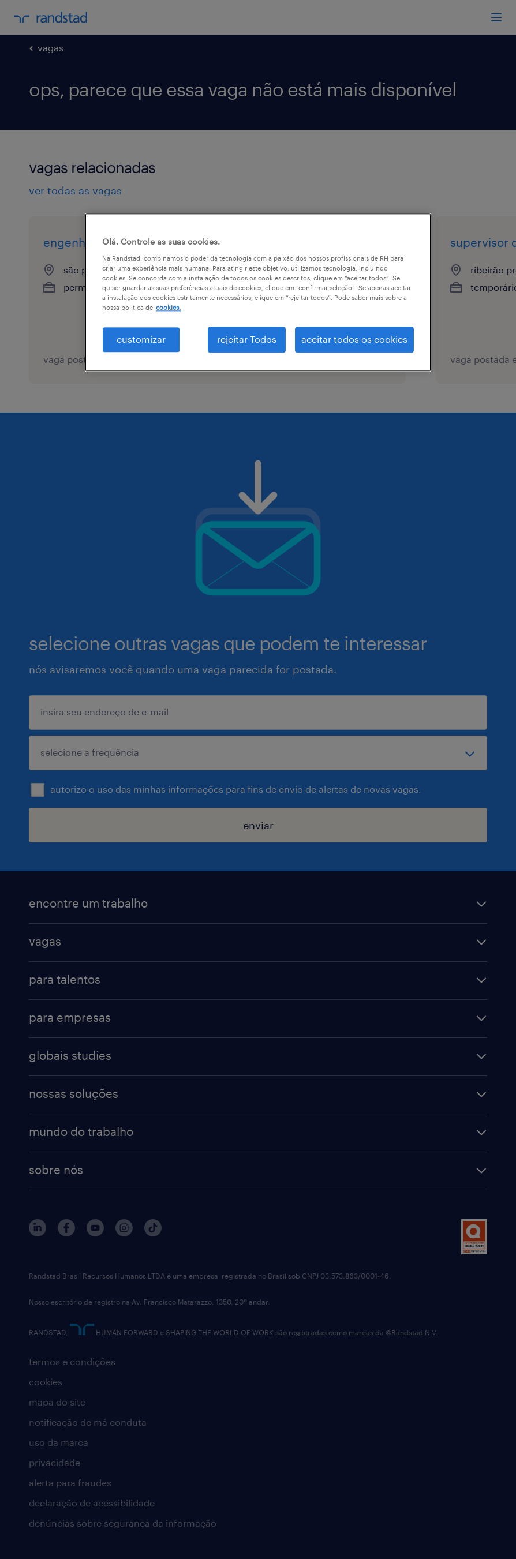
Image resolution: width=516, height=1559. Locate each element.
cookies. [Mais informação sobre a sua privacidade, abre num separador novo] (168, 308)
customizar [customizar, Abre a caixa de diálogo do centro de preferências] (141, 339)
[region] (258, 292)
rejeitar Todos (246, 339)
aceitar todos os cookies (354, 339)
